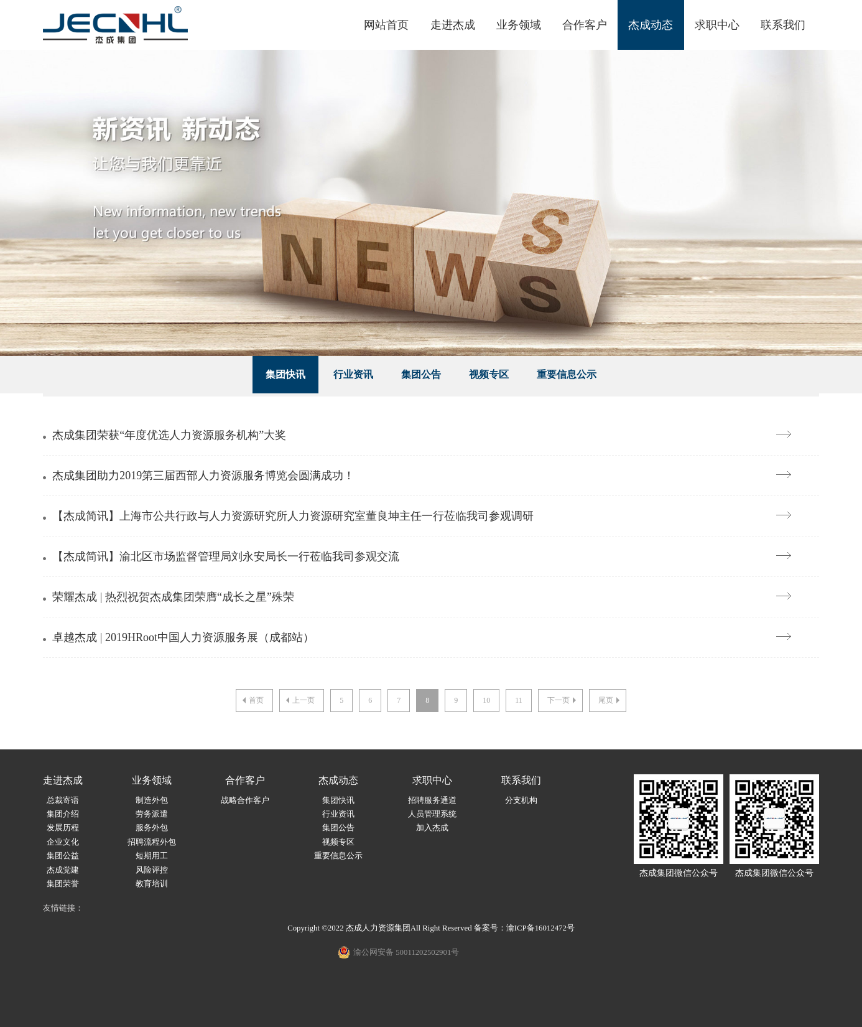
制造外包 (152, 800)
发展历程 (63, 827)
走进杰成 (452, 25)
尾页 (610, 700)
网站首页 (386, 25)
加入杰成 (432, 827)
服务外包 (152, 827)
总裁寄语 (63, 800)
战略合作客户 (245, 800)
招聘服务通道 (432, 800)
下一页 (563, 700)
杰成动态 (650, 25)
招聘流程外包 (151, 842)
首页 (251, 700)
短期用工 (152, 855)
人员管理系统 (432, 814)
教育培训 (152, 883)
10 (486, 700)
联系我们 (783, 25)
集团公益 (63, 855)
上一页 (299, 700)
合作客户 (584, 25)
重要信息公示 (566, 374)
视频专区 (489, 374)
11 (518, 700)
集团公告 (421, 374)
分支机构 (521, 800)
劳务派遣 (152, 814)
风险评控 (152, 870)
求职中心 (717, 25)
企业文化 (63, 842)
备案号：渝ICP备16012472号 (524, 928)
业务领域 (518, 25)
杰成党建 (63, 870)
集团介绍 (63, 814)
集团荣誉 (63, 883)
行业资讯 (353, 374)
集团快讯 (285, 374)
